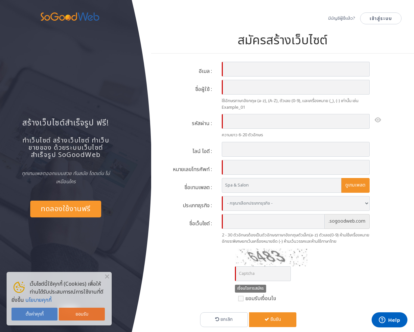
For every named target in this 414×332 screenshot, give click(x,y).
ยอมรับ (82, 314)
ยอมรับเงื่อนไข (255, 298)
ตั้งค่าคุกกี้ (35, 314)
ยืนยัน (272, 319)
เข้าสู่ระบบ (381, 18)
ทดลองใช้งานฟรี (65, 209)
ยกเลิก (224, 319)
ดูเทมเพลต (355, 185)
